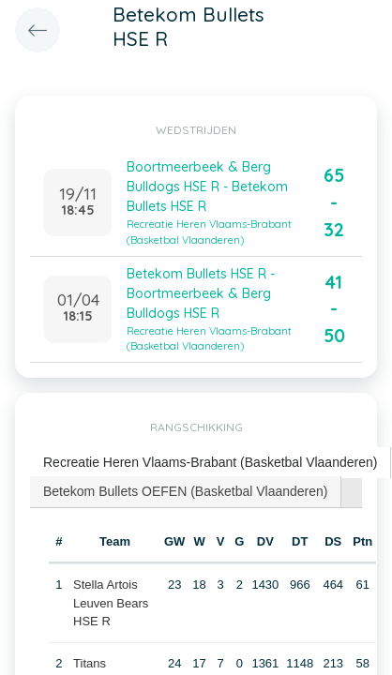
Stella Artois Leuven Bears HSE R (110, 603)
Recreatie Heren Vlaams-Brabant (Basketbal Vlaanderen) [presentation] (210, 462)
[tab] (210, 462)
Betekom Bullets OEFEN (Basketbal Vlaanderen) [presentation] (185, 491)
